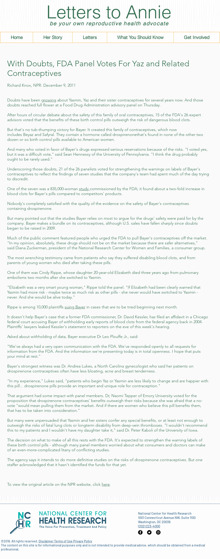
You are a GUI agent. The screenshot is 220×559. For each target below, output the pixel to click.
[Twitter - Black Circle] (149, 532)
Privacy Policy (82, 541)
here (106, 484)
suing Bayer (75, 307)
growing (48, 100)
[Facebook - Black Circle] (140, 532)
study (84, 188)
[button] (140, 37)
